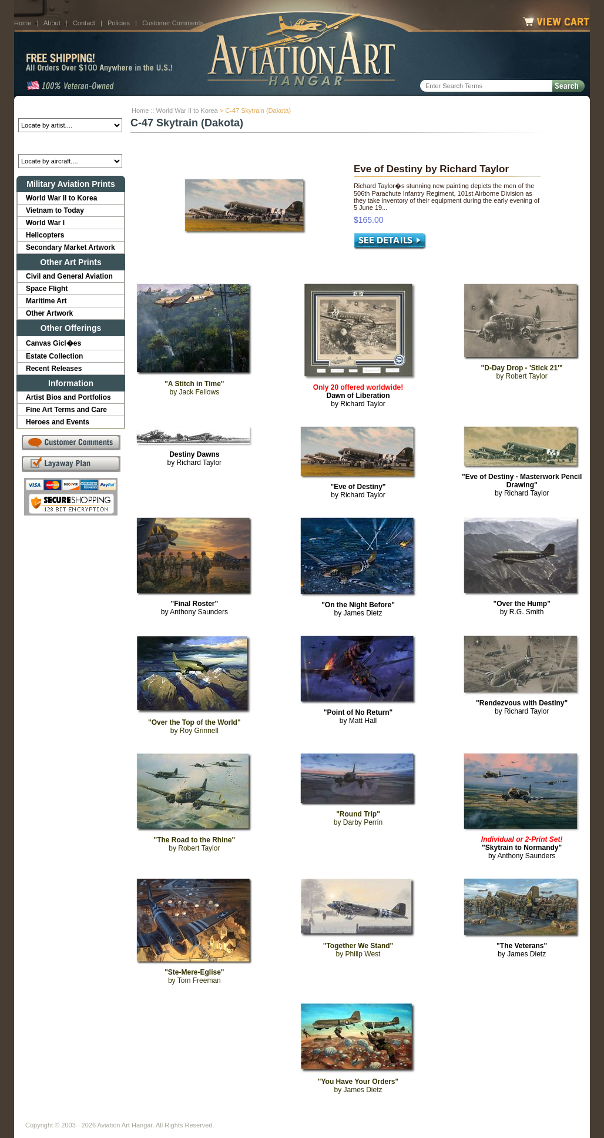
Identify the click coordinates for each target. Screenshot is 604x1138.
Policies (119, 22)
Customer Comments (172, 22)
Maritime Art (46, 301)
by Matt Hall (358, 716)
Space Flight (47, 288)
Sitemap (353, 1116)
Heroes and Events (57, 422)
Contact (84, 22)
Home (22, 22)
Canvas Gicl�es (53, 343)
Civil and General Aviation (69, 276)
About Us (70, 1116)
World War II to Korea (187, 110)
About (52, 22)
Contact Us (114, 1116)
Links (230, 1116)
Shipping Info (271, 1116)
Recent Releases (54, 368)
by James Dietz (358, 609)
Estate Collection (54, 356)
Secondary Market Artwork (70, 247)
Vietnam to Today (55, 210)
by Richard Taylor (358, 395)
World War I (45, 223)
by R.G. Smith (521, 608)
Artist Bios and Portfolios (68, 397)
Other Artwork (49, 313)
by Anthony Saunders (194, 608)
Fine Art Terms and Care (66, 410)
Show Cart (394, 1116)
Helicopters (45, 235)
